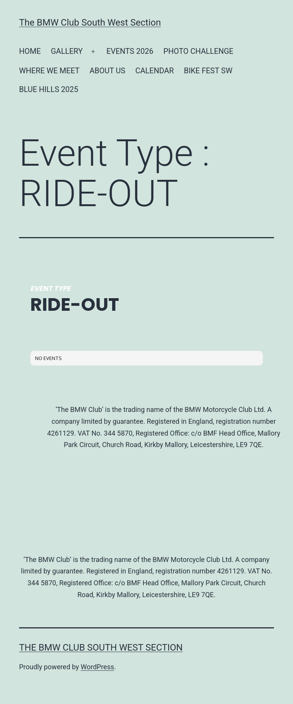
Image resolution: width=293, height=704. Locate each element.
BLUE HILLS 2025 (48, 89)
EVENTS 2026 (129, 51)
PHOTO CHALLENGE (198, 51)
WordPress (97, 667)
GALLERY (66, 51)
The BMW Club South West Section (90, 22)
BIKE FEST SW (208, 70)
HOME (30, 51)
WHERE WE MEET (49, 70)
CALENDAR (154, 70)
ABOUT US (108, 70)
